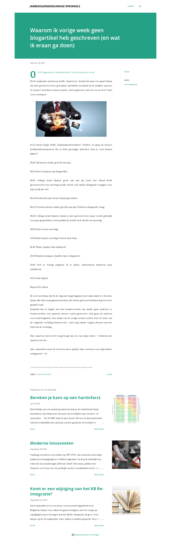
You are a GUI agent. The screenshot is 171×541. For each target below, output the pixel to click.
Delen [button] (126, 72)
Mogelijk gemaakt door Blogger (85, 535)
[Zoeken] (131, 6)
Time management (130, 84)
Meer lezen (99, 429)
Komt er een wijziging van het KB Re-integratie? (66, 491)
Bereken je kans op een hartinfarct (65, 397)
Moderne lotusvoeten (52, 443)
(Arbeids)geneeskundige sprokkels (55, 6)
